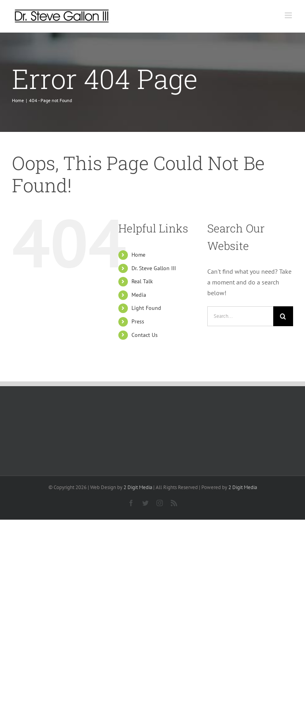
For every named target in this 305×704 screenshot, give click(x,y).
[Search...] (240, 316)
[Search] (283, 316)
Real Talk (142, 281)
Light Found (146, 307)
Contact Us (144, 334)
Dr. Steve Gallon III (153, 268)
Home (138, 254)
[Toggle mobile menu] (289, 15)
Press (137, 321)
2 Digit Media (138, 487)
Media (138, 294)
